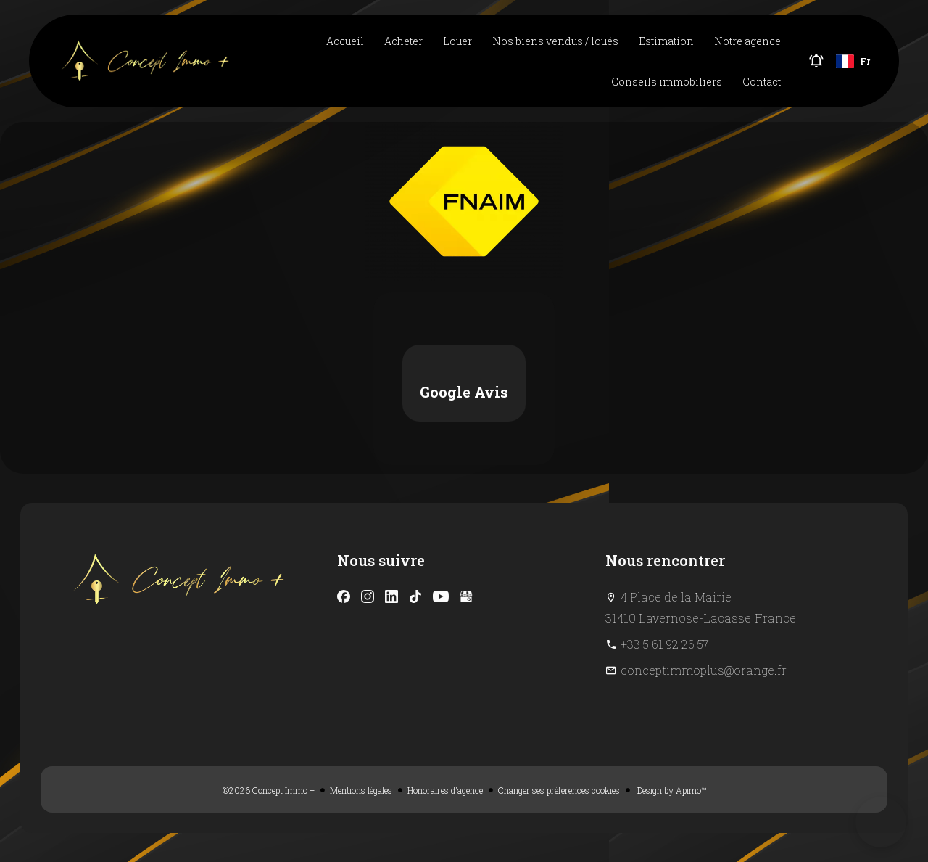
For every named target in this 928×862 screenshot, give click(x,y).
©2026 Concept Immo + (269, 790)
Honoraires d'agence (445, 790)
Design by (670, 790)
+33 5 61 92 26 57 (665, 644)
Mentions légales (361, 790)
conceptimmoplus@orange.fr (704, 670)
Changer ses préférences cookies (559, 790)
